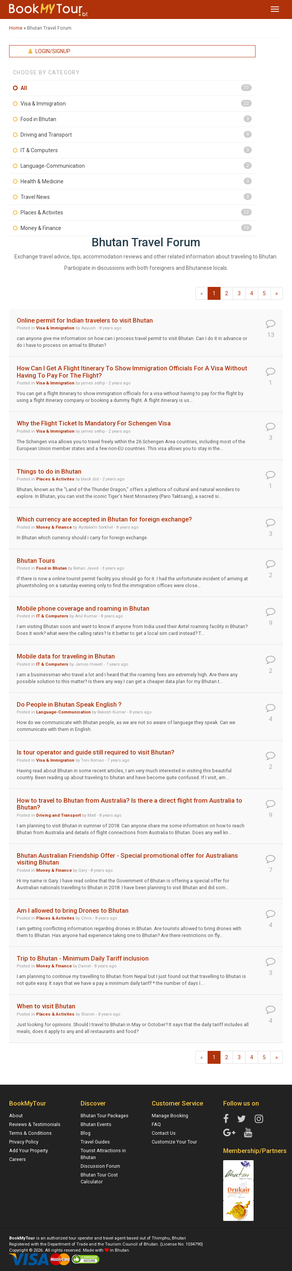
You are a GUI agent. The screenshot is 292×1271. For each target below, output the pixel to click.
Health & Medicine (42, 181)
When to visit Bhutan (46, 1006)
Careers (17, 1159)
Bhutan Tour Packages (105, 1115)
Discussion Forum (100, 1166)
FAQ (156, 1124)
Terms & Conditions (30, 1133)
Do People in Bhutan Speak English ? (69, 704)
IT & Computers (39, 150)
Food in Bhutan (38, 119)
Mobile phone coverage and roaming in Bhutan (83, 608)
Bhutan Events (96, 1124)
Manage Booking (170, 1115)
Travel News (35, 197)
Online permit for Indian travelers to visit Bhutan (85, 320)
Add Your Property (28, 1150)
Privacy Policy (23, 1142)
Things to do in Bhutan (49, 471)
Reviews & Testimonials (34, 1124)
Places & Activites (42, 212)
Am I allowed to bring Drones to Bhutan (73, 910)
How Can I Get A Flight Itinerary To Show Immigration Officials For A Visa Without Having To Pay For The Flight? (132, 371)
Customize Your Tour (174, 1142)
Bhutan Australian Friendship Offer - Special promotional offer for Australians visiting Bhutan (127, 859)
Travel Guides (95, 1142)
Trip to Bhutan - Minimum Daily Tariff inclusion (83, 958)
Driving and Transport (46, 135)
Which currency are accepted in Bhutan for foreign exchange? (104, 519)
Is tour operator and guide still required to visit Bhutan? (96, 752)
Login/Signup (49, 51)
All (24, 88)
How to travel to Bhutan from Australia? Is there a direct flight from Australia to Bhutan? (129, 804)
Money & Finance (41, 228)
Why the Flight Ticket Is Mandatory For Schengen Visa (94, 423)
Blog (85, 1133)
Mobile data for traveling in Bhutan (66, 656)
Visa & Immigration (43, 104)
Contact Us (164, 1133)
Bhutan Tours (36, 560)
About (16, 1115)
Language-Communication (53, 166)
